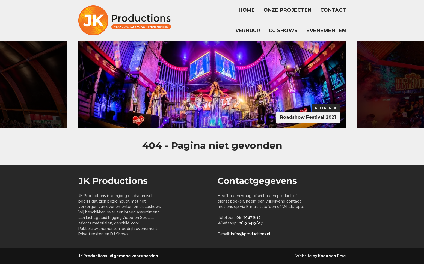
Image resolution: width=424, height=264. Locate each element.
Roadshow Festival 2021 (308, 117)
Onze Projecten (287, 10)
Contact (333, 10)
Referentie (326, 108)
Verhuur (247, 31)
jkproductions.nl (127, 20)
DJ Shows (283, 31)
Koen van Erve (332, 256)
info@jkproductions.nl (250, 234)
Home (247, 10)
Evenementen (326, 31)
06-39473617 (248, 217)
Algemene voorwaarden (134, 256)
